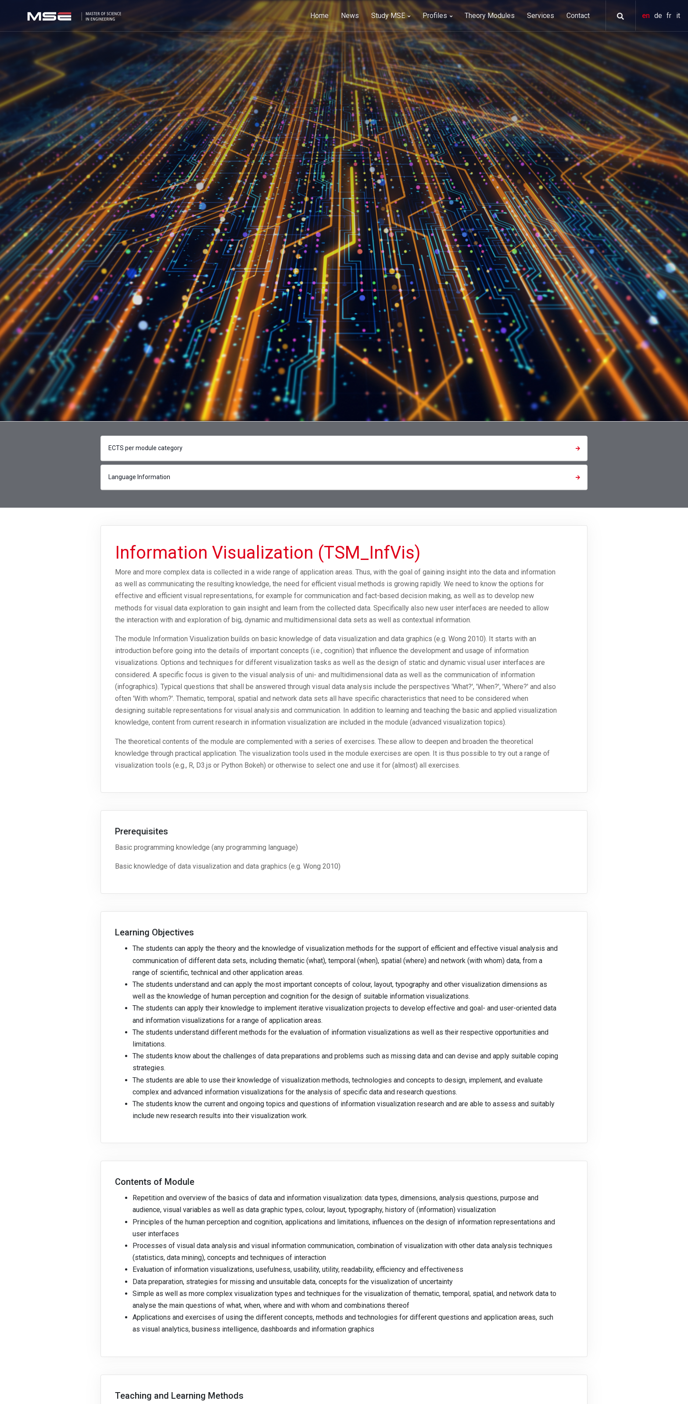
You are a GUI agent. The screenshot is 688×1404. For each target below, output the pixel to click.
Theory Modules (490, 15)
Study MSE (390, 15)
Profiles (437, 15)
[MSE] (73, 15)
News (350, 15)
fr (669, 15)
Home (319, 15)
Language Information (345, 476)
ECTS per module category (345, 447)
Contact (578, 15)
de (659, 15)
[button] (617, 16)
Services (540, 15)
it (678, 15)
